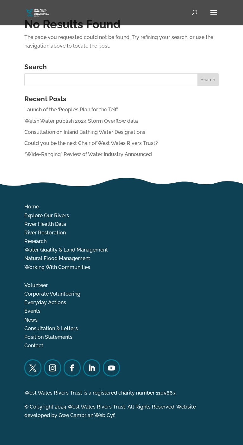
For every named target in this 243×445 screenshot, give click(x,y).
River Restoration (45, 233)
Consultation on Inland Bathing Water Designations (84, 132)
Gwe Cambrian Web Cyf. (87, 415)
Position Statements (48, 337)
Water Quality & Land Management (66, 250)
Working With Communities (57, 267)
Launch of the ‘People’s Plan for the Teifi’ (71, 110)
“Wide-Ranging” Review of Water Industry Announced (88, 154)
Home (31, 207)
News (31, 320)
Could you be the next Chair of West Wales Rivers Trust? (91, 143)
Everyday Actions (45, 302)
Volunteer (36, 285)
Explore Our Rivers (46, 216)
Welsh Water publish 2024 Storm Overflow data (81, 121)
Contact (33, 346)
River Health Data (45, 224)
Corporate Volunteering (52, 294)
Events (32, 311)
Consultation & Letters (51, 328)
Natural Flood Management (57, 258)
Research (35, 241)
